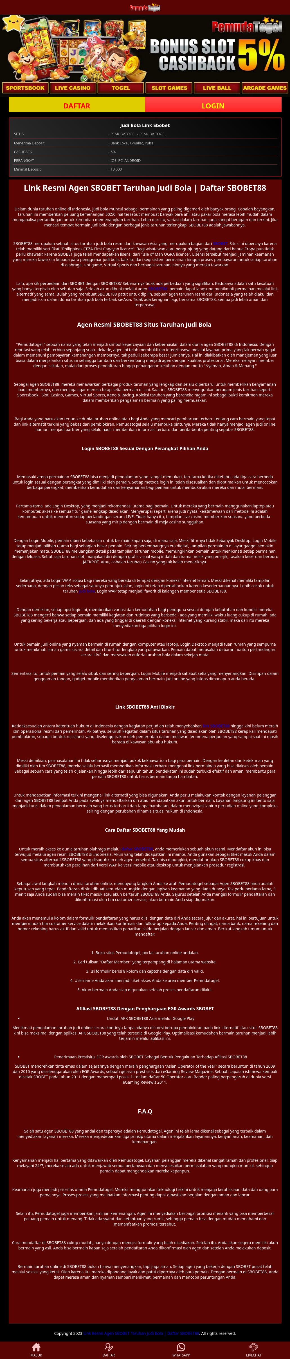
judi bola (87, 591)
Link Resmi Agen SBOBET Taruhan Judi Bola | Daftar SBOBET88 (141, 1333)
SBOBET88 (157, 288)
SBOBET (220, 243)
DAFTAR (76, 105)
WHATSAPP (181, 1350)
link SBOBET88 (216, 726)
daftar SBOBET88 (137, 849)
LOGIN (213, 105)
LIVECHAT (253, 1350)
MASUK (36, 1350)
